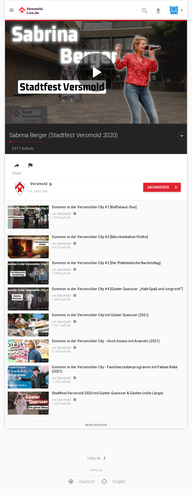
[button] (177, 10)
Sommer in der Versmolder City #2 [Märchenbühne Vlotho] (100, 237)
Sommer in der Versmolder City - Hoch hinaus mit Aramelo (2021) (106, 341)
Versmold (64, 214)
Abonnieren (162, 187)
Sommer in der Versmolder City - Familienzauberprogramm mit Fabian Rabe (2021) (115, 369)
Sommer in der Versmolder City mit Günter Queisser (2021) (100, 315)
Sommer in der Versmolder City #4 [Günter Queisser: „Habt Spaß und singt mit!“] (117, 289)
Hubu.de (94, 458)
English (113, 481)
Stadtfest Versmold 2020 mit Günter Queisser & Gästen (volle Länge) (107, 393)
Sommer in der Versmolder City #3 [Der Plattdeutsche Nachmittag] (106, 263)
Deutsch (81, 481)
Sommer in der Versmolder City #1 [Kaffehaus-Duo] (94, 207)
